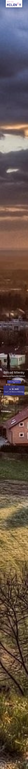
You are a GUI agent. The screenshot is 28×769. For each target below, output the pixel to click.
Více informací (14, 382)
